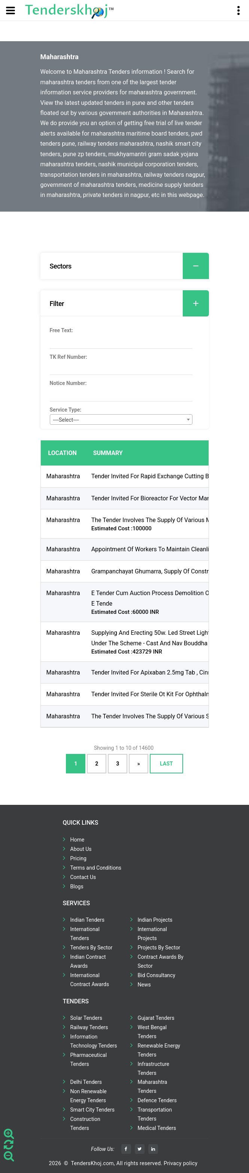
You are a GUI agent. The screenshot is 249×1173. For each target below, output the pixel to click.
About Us (81, 849)
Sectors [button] (129, 266)
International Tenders (85, 933)
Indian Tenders (87, 920)
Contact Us (83, 877)
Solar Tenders (86, 1018)
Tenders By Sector (91, 948)
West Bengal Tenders (152, 1031)
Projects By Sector (159, 948)
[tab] (124, 266)
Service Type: (66, 410)
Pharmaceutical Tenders (88, 1059)
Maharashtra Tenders (152, 1086)
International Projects (152, 933)
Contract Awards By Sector (160, 961)
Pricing (78, 858)
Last (166, 764)
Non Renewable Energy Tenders (88, 1095)
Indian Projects (155, 920)
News (144, 985)
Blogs (76, 886)
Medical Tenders (157, 1128)
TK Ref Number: (68, 357)
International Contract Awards (89, 979)
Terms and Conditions (96, 868)
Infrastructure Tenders (153, 1068)
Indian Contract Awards (88, 961)
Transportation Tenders (155, 1114)
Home (77, 840)
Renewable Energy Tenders (159, 1050)
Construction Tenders (85, 1123)
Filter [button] (129, 303)
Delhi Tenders (86, 1082)
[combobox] (121, 419)
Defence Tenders (157, 1100)
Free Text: (61, 330)
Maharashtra (63, 476)
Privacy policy (180, 1163)
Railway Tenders (89, 1027)
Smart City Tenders (92, 1110)
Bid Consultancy (157, 975)
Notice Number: (68, 383)
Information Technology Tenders (93, 1041)
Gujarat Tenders (156, 1018)
